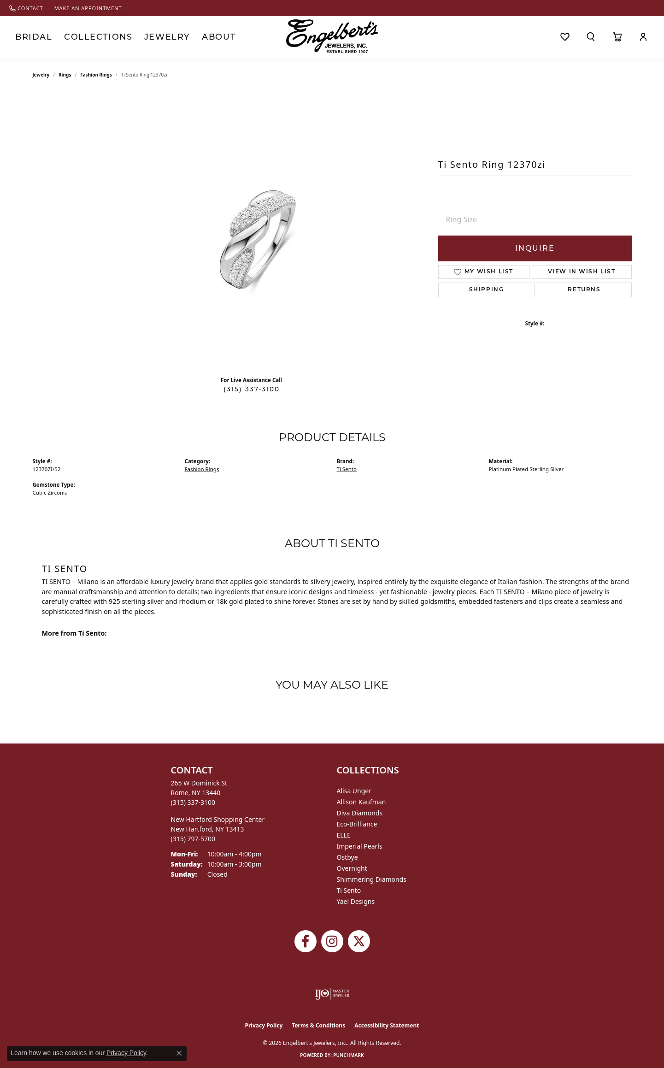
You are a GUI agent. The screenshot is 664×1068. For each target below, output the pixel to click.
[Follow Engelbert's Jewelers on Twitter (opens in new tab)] (359, 941)
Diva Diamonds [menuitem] (360, 812)
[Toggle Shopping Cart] (617, 37)
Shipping (486, 290)
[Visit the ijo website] (332, 993)
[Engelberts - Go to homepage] (332, 36)
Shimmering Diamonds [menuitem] (372, 879)
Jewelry (146, 37)
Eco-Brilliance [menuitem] (357, 824)
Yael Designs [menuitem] (356, 901)
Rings (65, 74)
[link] (26, 8)
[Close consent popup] (179, 1053)
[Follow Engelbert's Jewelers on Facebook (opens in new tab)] (305, 941)
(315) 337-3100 (251, 389)
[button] (591, 37)
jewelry (41, 74)
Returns (584, 290)
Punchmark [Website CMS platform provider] (348, 1055)
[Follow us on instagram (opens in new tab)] (332, 941)
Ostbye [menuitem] (347, 857)
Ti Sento (347, 469)
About (193, 37)
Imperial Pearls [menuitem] (359, 846)
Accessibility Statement (386, 1025)
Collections (87, 37)
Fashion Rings (96, 74)
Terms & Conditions (318, 1025)
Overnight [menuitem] (352, 868)
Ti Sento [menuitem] (349, 890)
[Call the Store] (193, 802)
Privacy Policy (264, 1025)
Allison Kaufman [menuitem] (361, 801)
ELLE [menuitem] (344, 835)
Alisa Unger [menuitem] (354, 790)
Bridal (31, 37)
